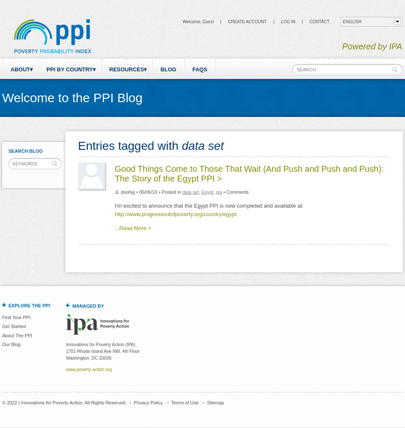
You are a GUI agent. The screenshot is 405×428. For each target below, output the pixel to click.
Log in (288, 21)
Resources (126, 69)
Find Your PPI (16, 317)
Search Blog (25, 151)
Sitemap (215, 402)
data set (190, 192)
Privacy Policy (148, 402)
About (20, 69)
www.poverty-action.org (88, 369)
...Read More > (133, 228)
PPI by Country (69, 69)
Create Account (247, 21)
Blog (168, 69)
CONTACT (319, 21)
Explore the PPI (29, 305)
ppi (219, 192)
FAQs (199, 69)
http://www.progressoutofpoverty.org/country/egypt (176, 214)
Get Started (14, 326)
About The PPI (17, 335)
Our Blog (11, 344)
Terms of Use (185, 402)
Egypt (207, 192)
